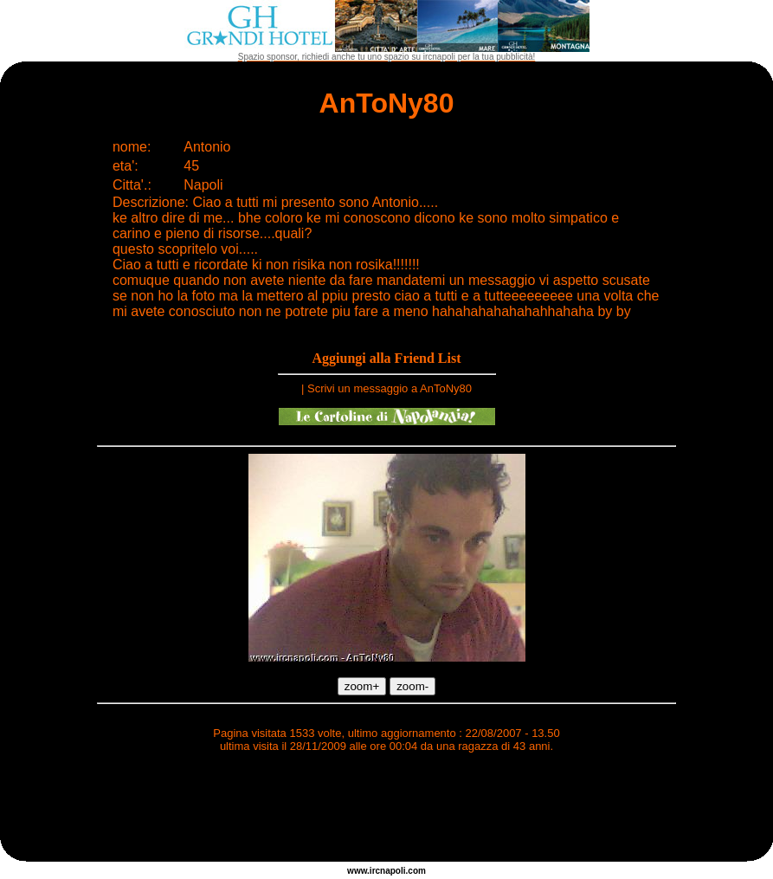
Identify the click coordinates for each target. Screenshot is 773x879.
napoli (392, 871)
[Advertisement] (386, 810)
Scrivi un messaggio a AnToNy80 (389, 388)
